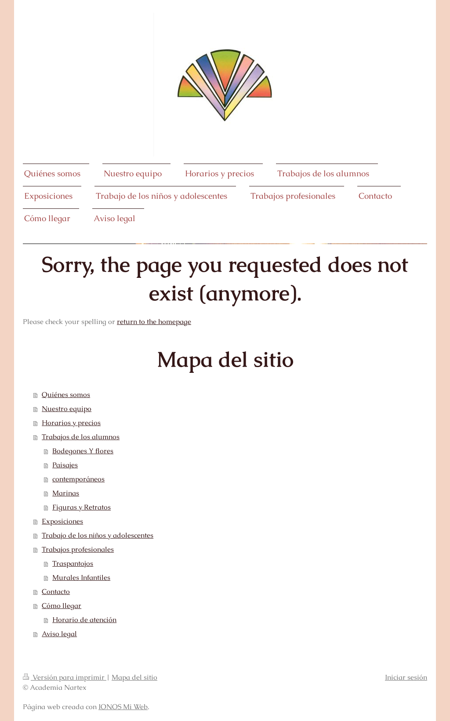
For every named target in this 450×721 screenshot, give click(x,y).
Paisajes (65, 465)
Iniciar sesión (406, 677)
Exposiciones (62, 521)
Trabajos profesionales (78, 549)
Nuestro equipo (66, 408)
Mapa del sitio (134, 677)
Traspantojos (72, 563)
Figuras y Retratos (81, 507)
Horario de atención (84, 619)
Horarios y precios (71, 422)
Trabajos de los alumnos (81, 436)
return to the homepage (154, 321)
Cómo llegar (61, 605)
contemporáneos (78, 479)
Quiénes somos (66, 394)
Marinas (65, 493)
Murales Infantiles (81, 577)
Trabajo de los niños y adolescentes (97, 535)
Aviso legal (59, 633)
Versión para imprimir (64, 677)
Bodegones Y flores (82, 450)
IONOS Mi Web (123, 706)
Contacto (56, 591)
